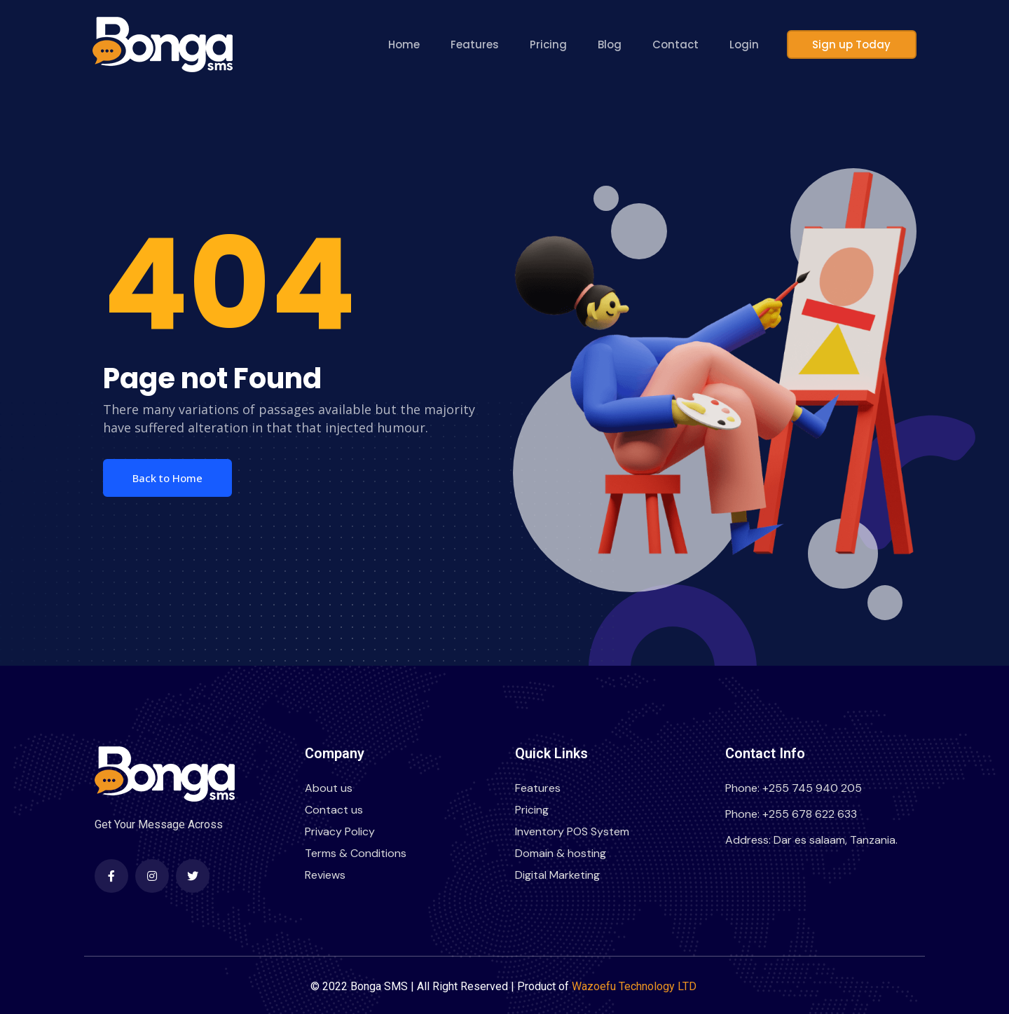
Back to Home (167, 478)
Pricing (560, 44)
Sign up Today (857, 44)
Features (486, 44)
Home (416, 44)
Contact (687, 44)
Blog (621, 44)
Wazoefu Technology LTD (635, 986)
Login (756, 44)
